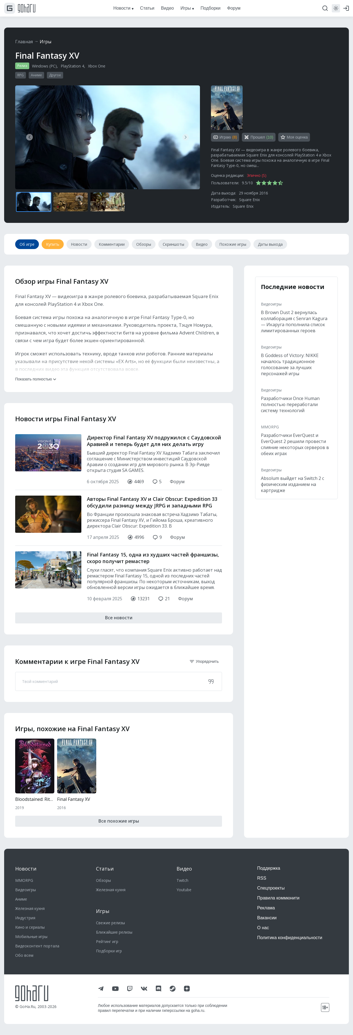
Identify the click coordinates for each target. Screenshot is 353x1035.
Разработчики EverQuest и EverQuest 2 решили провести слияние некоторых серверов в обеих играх (295, 444)
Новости (25, 868)
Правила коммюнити (278, 898)
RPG (20, 75)
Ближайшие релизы (114, 932)
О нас (263, 927)
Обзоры (103, 880)
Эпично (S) (256, 175)
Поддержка (268, 868)
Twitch (182, 880)
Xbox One (96, 66)
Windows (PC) (44, 66)
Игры (45, 42)
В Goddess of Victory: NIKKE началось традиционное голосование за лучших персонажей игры (290, 364)
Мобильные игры (31, 936)
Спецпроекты (271, 888)
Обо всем (24, 955)
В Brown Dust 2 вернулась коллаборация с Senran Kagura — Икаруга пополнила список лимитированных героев (294, 321)
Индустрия (25, 917)
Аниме (36, 75)
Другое (55, 75)
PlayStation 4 (72, 66)
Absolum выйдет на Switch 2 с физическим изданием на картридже (292, 484)
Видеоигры (271, 304)
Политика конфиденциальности (289, 937)
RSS (261, 878)
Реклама (266, 908)
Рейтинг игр (107, 941)
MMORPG (270, 426)
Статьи (105, 868)
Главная (24, 42)
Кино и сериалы (30, 927)
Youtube (183, 889)
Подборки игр (109, 950)
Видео (184, 868)
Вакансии (267, 917)
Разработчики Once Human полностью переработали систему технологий (290, 404)
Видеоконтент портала (37, 945)
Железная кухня (30, 908)
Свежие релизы (110, 922)
